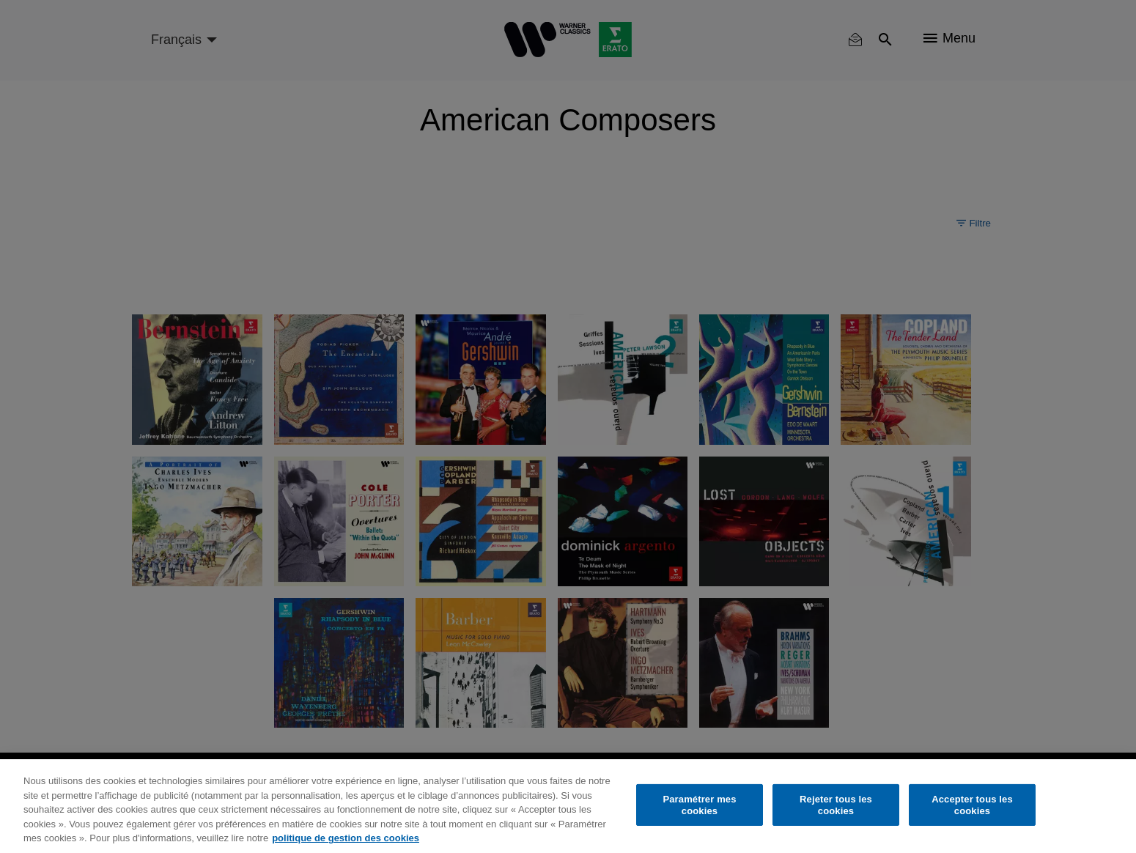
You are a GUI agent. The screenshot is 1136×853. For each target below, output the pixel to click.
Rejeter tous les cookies (836, 805)
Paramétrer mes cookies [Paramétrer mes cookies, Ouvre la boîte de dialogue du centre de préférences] (699, 805)
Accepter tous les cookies (972, 805)
